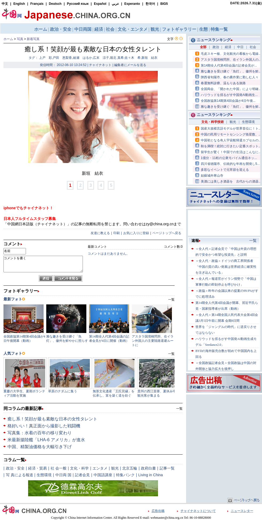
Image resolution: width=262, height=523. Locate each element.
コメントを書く (43, 264)
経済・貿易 (37, 468)
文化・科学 (79, 468)
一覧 (179, 408)
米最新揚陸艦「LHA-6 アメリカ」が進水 (46, 439)
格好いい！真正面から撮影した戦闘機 (43, 426)
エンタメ (100, 468)
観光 (115, 468)
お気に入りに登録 (136, 233)
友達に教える (100, 233)
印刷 (116, 233)
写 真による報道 (19, 475)
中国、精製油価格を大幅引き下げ (39, 446)
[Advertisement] (224, 429)
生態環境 (44, 475)
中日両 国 (63, 475)
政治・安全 (15, 468)
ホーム (8, 39)
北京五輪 (129, 468)
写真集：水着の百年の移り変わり (39, 433)
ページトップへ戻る (166, 233)
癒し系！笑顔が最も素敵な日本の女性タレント (52, 419)
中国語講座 (103, 475)
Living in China (150, 475)
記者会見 (82, 475)
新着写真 (33, 39)
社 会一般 (59, 468)
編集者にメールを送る (130, 65)
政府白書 (148, 468)
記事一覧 (167, 468)
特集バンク (125, 475)
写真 (20, 39)
